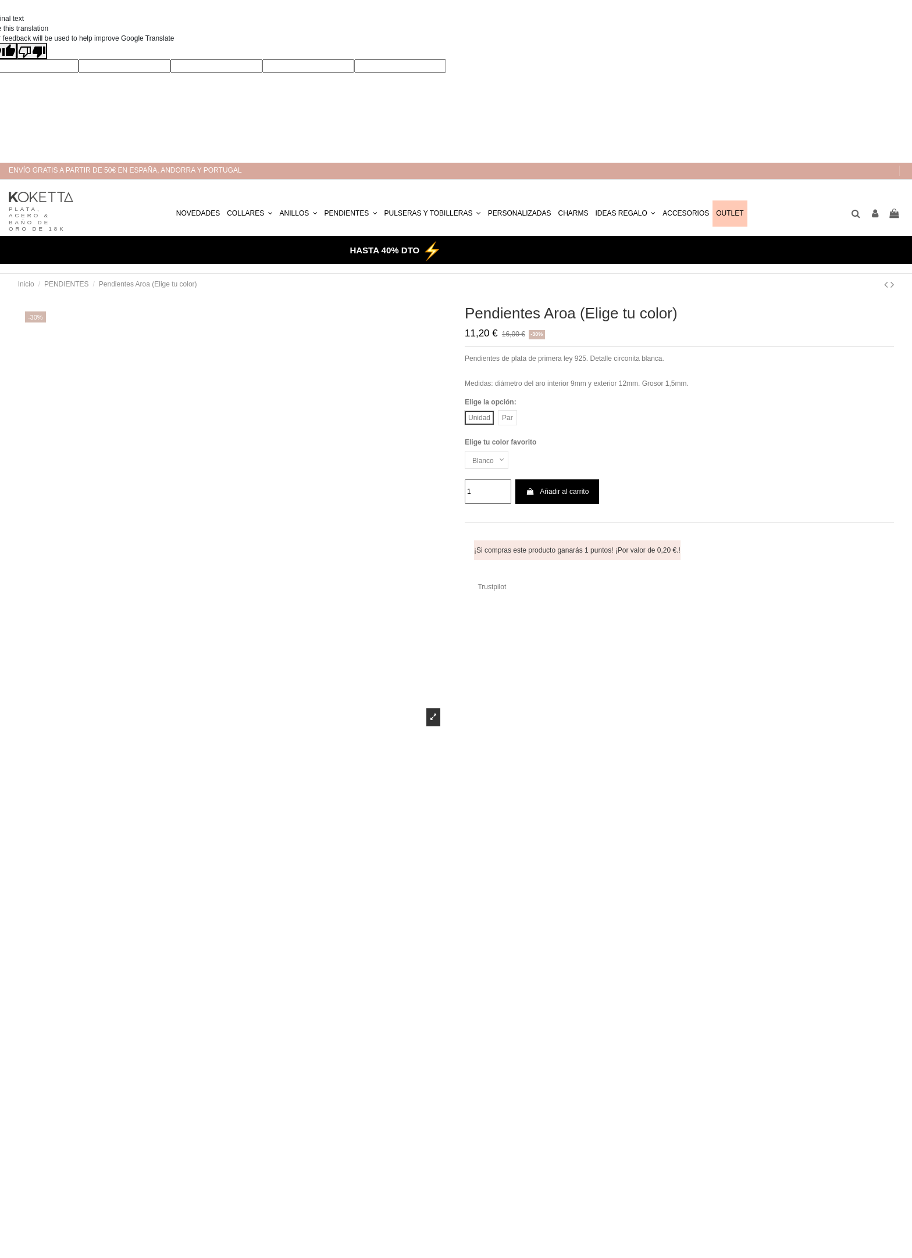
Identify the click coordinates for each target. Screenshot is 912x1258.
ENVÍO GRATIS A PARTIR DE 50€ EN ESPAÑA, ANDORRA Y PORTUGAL (125, 170)
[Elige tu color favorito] (486, 460)
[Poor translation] (32, 51)
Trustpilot (492, 587)
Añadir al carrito (557, 492)
